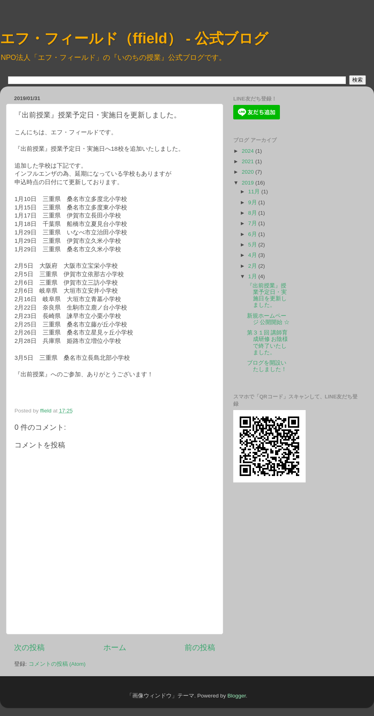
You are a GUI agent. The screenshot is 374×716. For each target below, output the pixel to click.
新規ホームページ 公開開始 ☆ (268, 319)
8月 (253, 213)
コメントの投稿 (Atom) (57, 664)
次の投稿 (29, 647)
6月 (253, 234)
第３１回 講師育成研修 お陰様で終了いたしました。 (267, 342)
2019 (248, 183)
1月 (253, 276)
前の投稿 (200, 647)
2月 (253, 266)
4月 (253, 255)
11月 (254, 192)
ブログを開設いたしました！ (267, 366)
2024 (248, 151)
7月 (253, 223)
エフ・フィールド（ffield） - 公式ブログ (134, 38)
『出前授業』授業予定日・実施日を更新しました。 (267, 295)
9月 (253, 202)
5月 (253, 245)
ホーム (114, 647)
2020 (248, 172)
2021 (248, 161)
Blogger (236, 696)
